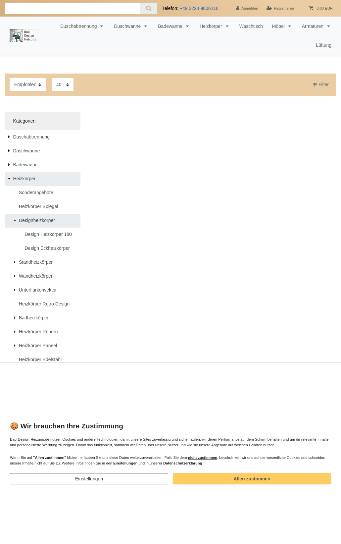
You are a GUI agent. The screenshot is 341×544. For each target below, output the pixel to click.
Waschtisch (251, 26)
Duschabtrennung (79, 26)
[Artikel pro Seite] (62, 84)
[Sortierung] (28, 84)
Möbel (279, 26)
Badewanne (171, 26)
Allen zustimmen (251, 478)
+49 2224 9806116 (199, 8)
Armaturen (313, 26)
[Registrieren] (280, 8)
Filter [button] (321, 85)
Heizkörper (211, 26)
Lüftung (323, 45)
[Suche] (148, 8)
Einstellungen (89, 478)
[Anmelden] (247, 8)
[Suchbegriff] (72, 8)
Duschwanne (128, 26)
